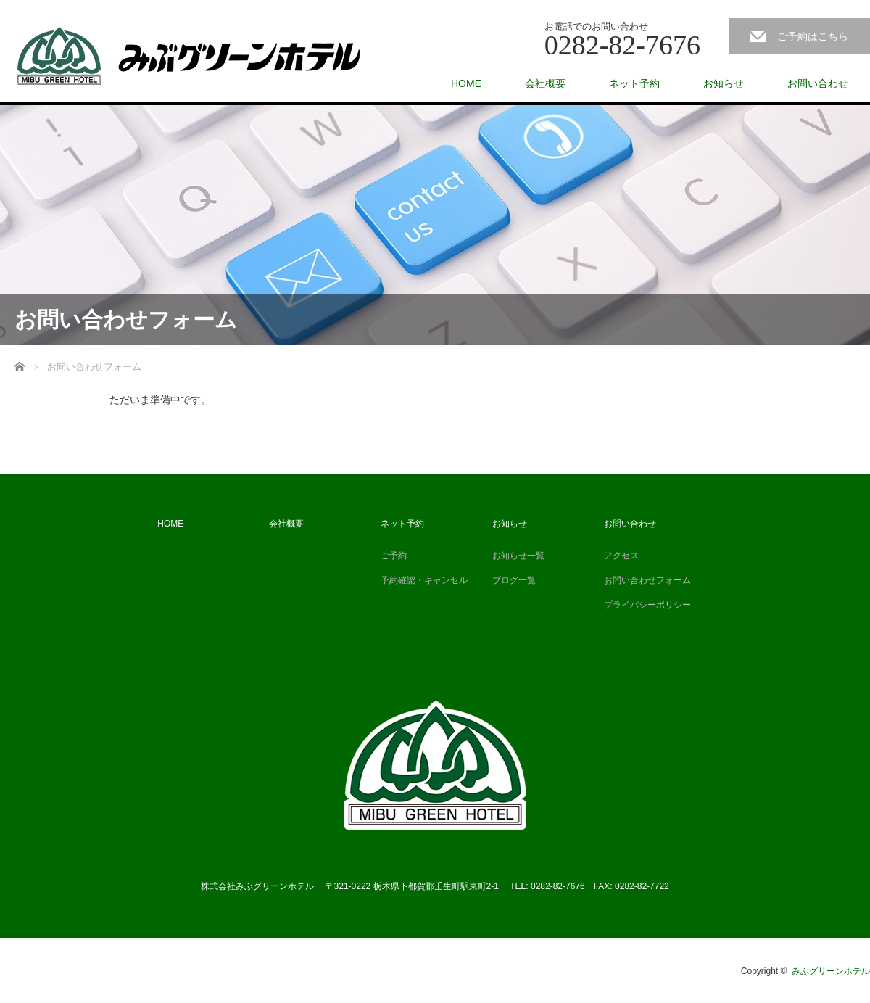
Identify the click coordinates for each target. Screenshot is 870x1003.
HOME (466, 83)
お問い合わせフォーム (647, 580)
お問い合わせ (817, 83)
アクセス (621, 555)
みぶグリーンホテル (831, 971)
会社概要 (545, 83)
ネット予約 (634, 83)
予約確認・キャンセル (424, 580)
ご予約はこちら (812, 36)
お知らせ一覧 (518, 555)
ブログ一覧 (514, 580)
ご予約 (394, 555)
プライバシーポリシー (647, 605)
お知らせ (723, 83)
